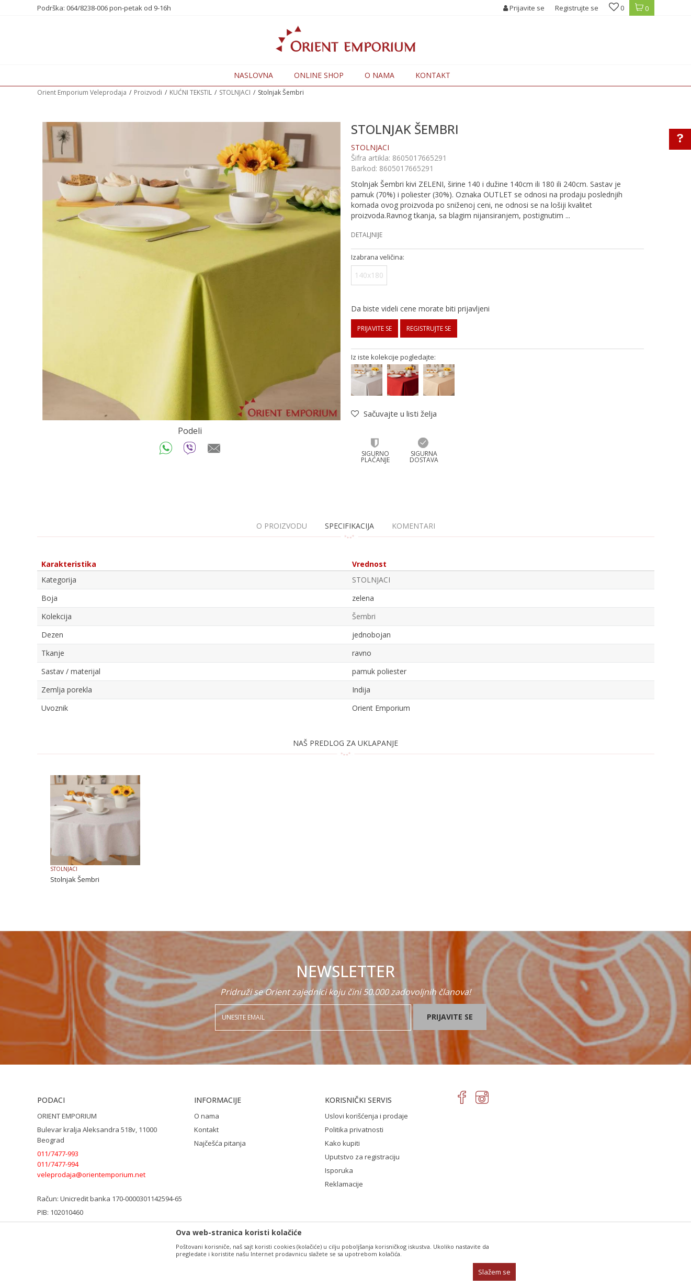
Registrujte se (576, 8)
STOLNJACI (235, 92)
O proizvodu (281, 526)
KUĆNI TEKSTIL (190, 92)
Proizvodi (148, 92)
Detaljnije (366, 234)
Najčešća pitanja (220, 1143)
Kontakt (206, 1129)
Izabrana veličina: (377, 257)
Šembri (364, 616)
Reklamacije (344, 1184)
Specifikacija (349, 526)
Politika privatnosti (354, 1129)
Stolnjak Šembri (74, 879)
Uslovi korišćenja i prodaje (366, 1116)
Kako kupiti (342, 1143)
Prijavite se (374, 328)
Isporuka (339, 1170)
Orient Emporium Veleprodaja (82, 92)
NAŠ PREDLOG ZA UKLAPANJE (345, 743)
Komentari (413, 526)
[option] (191, 271)
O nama (206, 1116)
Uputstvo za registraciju (362, 1156)
